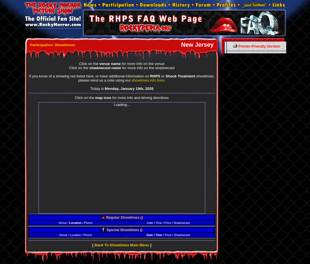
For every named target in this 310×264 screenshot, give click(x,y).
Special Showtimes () (122, 230)
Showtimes (64, 45)
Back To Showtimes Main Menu (121, 245)
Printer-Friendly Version (256, 46)
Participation (41, 45)
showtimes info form (148, 80)
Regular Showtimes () (122, 217)
